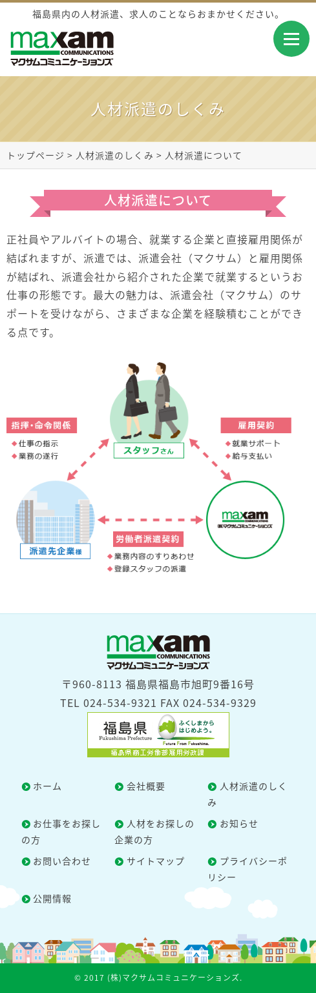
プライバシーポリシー (247, 868)
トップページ (35, 154)
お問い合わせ (62, 860)
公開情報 (52, 898)
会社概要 (146, 785)
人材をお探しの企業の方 (154, 831)
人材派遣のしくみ (115, 154)
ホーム (47, 785)
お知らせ (239, 823)
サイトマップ (156, 860)
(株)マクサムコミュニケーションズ (173, 977)
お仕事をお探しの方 (61, 831)
